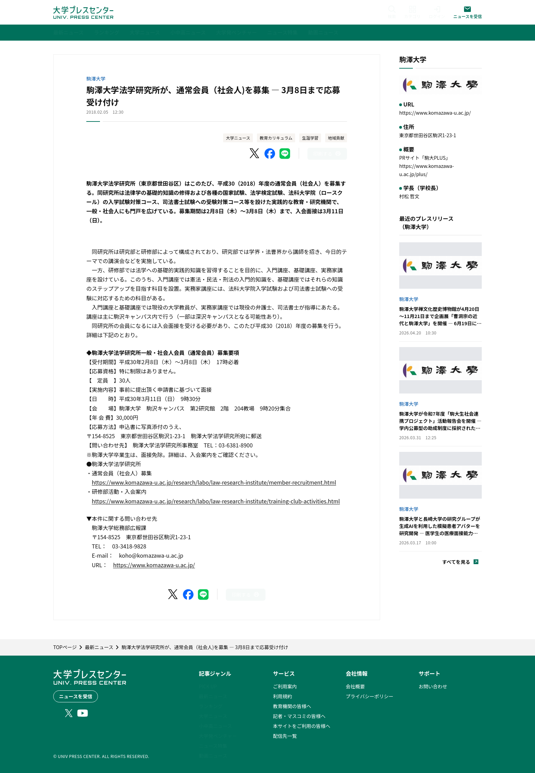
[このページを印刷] (327, 154)
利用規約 (282, 696)
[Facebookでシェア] (269, 153)
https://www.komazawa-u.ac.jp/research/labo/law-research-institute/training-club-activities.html (216, 501)
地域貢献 (336, 138)
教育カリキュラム (276, 138)
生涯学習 (310, 138)
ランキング (211, 706)
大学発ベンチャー (218, 735)
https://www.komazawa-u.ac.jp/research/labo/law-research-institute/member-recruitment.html (214, 482)
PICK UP (208, 686)
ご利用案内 (285, 686)
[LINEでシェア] (284, 153)
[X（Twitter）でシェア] (254, 153)
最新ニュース (213, 696)
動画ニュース (213, 755)
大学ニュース (238, 138)
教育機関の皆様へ (292, 706)
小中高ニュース (215, 725)
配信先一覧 (285, 735)
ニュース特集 (213, 745)
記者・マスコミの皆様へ (299, 716)
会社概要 (355, 686)
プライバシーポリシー (369, 696)
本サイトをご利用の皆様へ (301, 725)
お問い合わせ (433, 686)
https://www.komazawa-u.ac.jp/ (154, 565)
